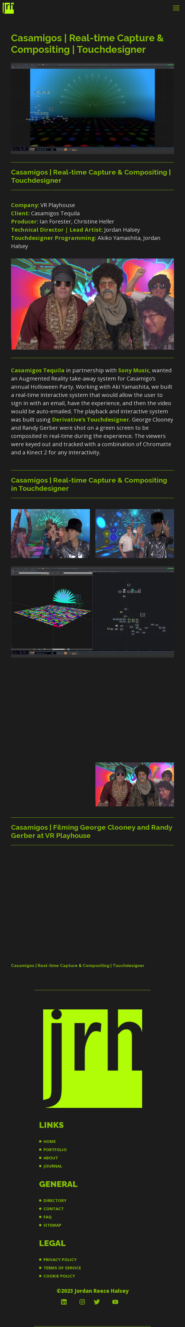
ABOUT (50, 1157)
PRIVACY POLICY (60, 1259)
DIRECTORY (55, 1200)
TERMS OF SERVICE (62, 1267)
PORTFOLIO (55, 1149)
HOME (49, 1141)
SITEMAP (52, 1225)
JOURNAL (52, 1166)
